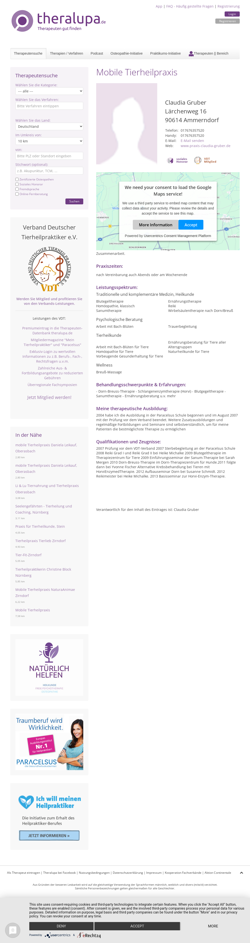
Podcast (97, 53)
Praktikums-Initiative (165, 53)
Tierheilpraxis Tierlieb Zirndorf (40, 540)
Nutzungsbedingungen (94, 873)
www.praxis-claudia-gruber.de (205, 145)
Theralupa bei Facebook (59, 873)
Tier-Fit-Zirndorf (28, 555)
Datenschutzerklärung (128, 873)
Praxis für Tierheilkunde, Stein (40, 526)
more (213, 926)
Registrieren (227, 21)
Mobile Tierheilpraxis (32, 610)
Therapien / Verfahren (66, 53)
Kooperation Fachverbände (183, 873)
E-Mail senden (192, 140)
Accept (191, 224)
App (159, 6)
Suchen (74, 201)
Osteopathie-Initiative (127, 53)
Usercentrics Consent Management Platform (177, 236)
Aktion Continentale (218, 873)
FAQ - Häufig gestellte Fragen (190, 6)
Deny (61, 926)
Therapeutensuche (28, 53)
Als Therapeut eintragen (23, 873)
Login (232, 14)
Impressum (154, 873)
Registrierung (229, 6)
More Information (155, 224)
